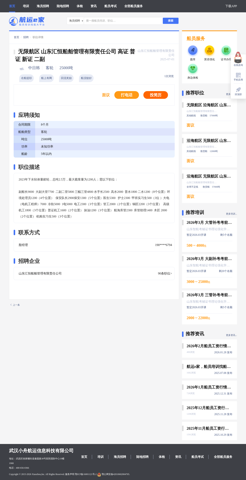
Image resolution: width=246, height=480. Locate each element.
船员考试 (110, 6)
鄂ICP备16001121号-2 (85, 474)
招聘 (26, 37)
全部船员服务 (133, 6)
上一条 (15, 305)
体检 (80, 6)
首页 (12, 6)
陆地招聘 (63, 6)
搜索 (170, 20)
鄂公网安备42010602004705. (113, 474)
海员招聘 (43, 6)
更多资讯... (231, 335)
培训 (26, 6)
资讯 (94, 6)
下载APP (231, 6)
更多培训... (231, 213)
